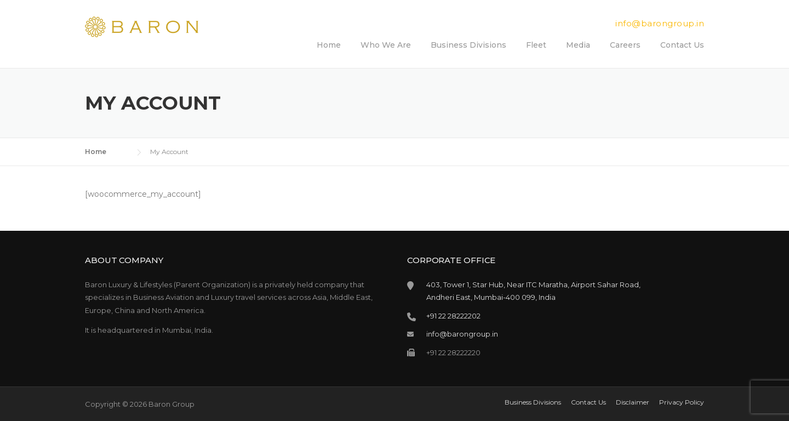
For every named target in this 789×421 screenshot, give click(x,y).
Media (578, 45)
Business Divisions (468, 45)
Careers (625, 45)
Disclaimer (632, 402)
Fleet (536, 45)
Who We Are (386, 45)
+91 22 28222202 (453, 315)
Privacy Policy (681, 402)
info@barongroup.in (659, 23)
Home (329, 45)
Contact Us (682, 45)
